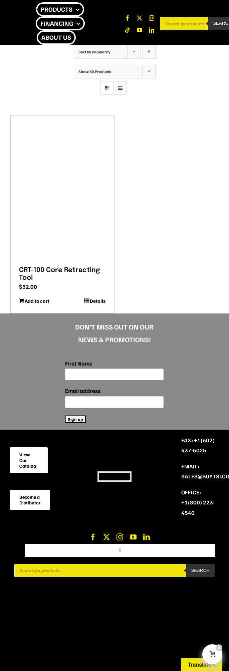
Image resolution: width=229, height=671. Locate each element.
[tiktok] (127, 30)
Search (200, 570)
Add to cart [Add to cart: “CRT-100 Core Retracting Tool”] (37, 301)
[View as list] (120, 87)
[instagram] (151, 18)
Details (97, 301)
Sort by (94, 51)
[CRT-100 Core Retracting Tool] (62, 188)
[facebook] (127, 18)
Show (94, 71)
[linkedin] (151, 30)
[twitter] (139, 18)
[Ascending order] (149, 52)
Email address (82, 390)
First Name (78, 363)
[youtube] (139, 30)
